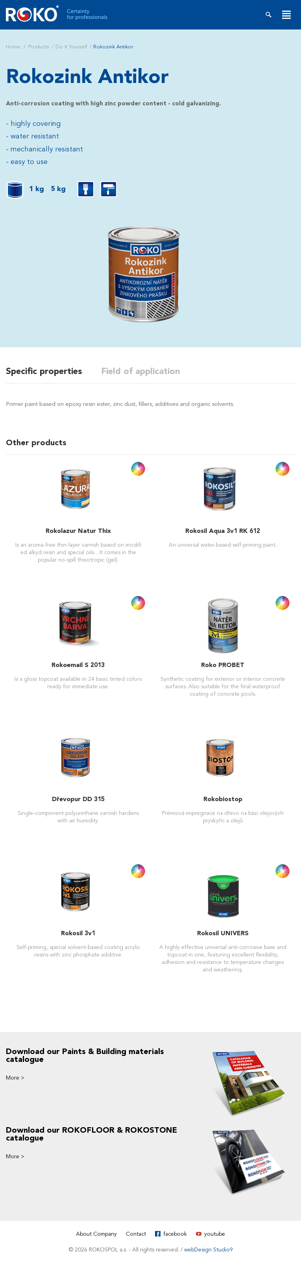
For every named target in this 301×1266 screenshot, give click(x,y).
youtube (214, 1234)
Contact (136, 1234)
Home (13, 46)
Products (38, 46)
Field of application (140, 371)
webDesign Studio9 (208, 1249)
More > (15, 1078)
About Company (96, 1234)
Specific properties (44, 371)
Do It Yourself (71, 46)
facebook (175, 1234)
